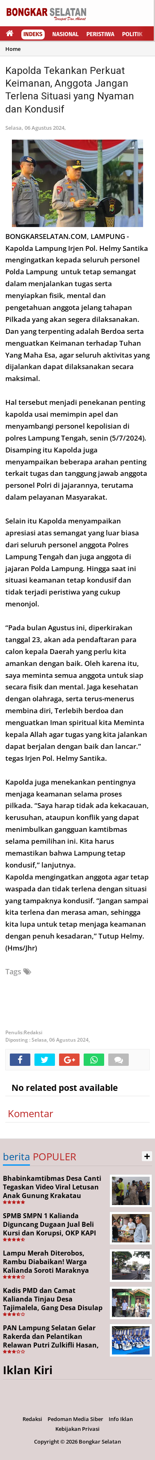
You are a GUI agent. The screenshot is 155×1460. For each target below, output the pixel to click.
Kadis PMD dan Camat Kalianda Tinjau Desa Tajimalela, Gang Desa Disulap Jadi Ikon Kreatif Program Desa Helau (53, 1307)
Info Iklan (121, 1419)
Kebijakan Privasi (77, 1428)
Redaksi (32, 1419)
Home (13, 49)
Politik (132, 34)
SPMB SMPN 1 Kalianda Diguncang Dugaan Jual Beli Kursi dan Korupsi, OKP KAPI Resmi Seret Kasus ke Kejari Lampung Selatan (49, 1232)
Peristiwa (100, 34)
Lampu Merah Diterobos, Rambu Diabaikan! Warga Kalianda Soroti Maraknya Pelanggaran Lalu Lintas (46, 1266)
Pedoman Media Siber (75, 1419)
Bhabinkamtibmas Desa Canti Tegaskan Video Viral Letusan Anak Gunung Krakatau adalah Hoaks (52, 1191)
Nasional (65, 34)
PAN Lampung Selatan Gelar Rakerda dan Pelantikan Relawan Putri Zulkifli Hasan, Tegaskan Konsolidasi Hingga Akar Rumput (51, 1344)
